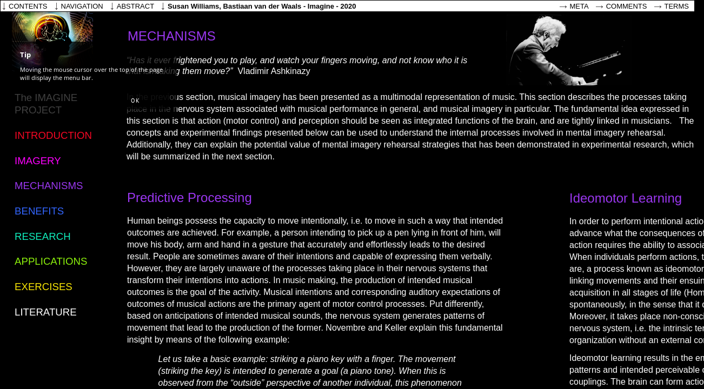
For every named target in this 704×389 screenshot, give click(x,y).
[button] (135, 101)
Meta (579, 6)
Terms (677, 6)
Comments (626, 6)
